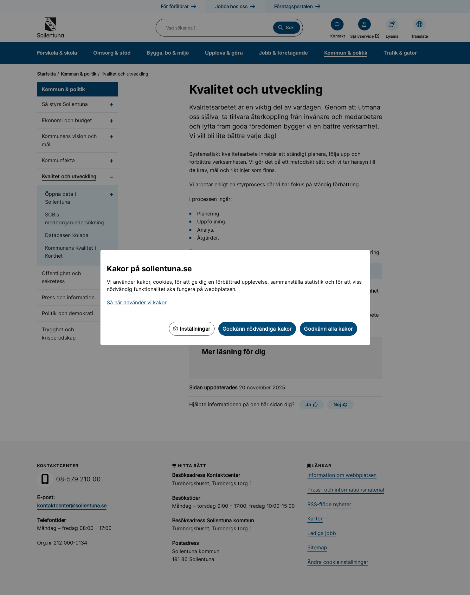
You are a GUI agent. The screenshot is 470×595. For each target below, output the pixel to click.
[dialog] (235, 297)
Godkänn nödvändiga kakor (257, 329)
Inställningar (191, 329)
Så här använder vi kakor (137, 302)
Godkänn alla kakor (328, 329)
